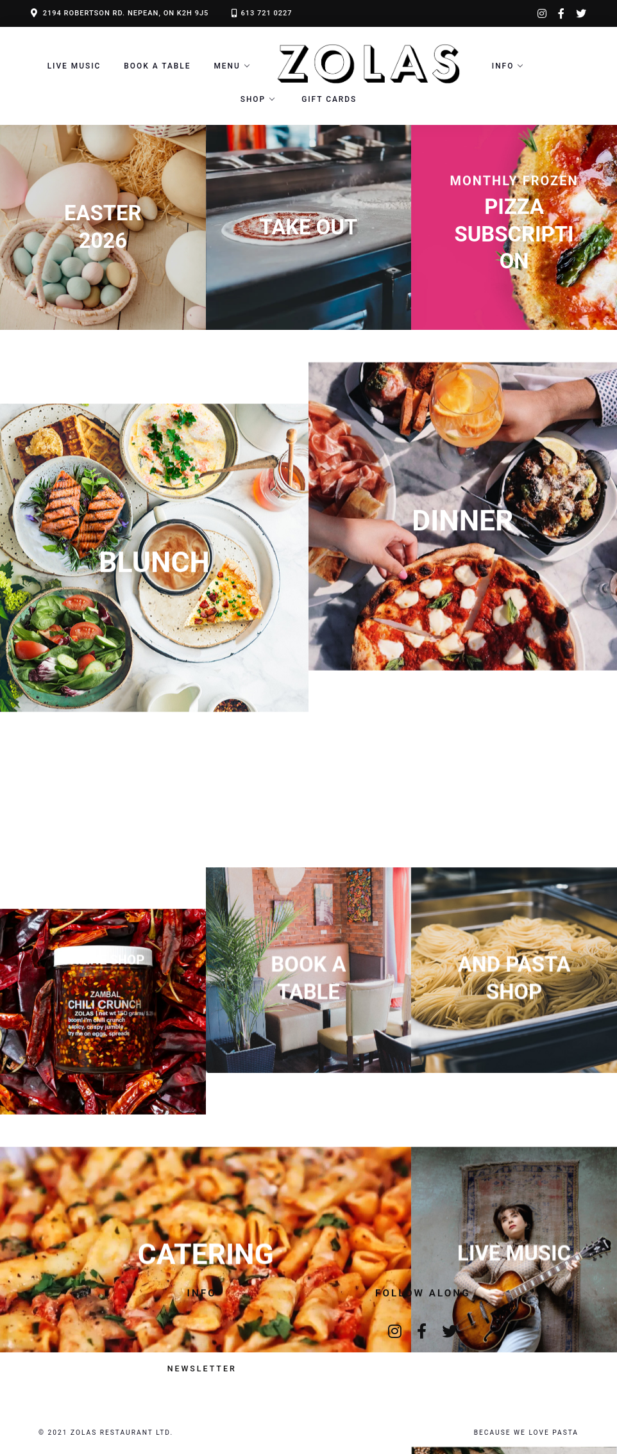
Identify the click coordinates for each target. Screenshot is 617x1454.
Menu (227, 65)
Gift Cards (329, 99)
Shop (253, 99)
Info (503, 65)
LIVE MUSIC (74, 65)
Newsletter (202, 1368)
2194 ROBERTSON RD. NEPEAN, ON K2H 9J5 (126, 13)
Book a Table (157, 65)
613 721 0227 (266, 13)
